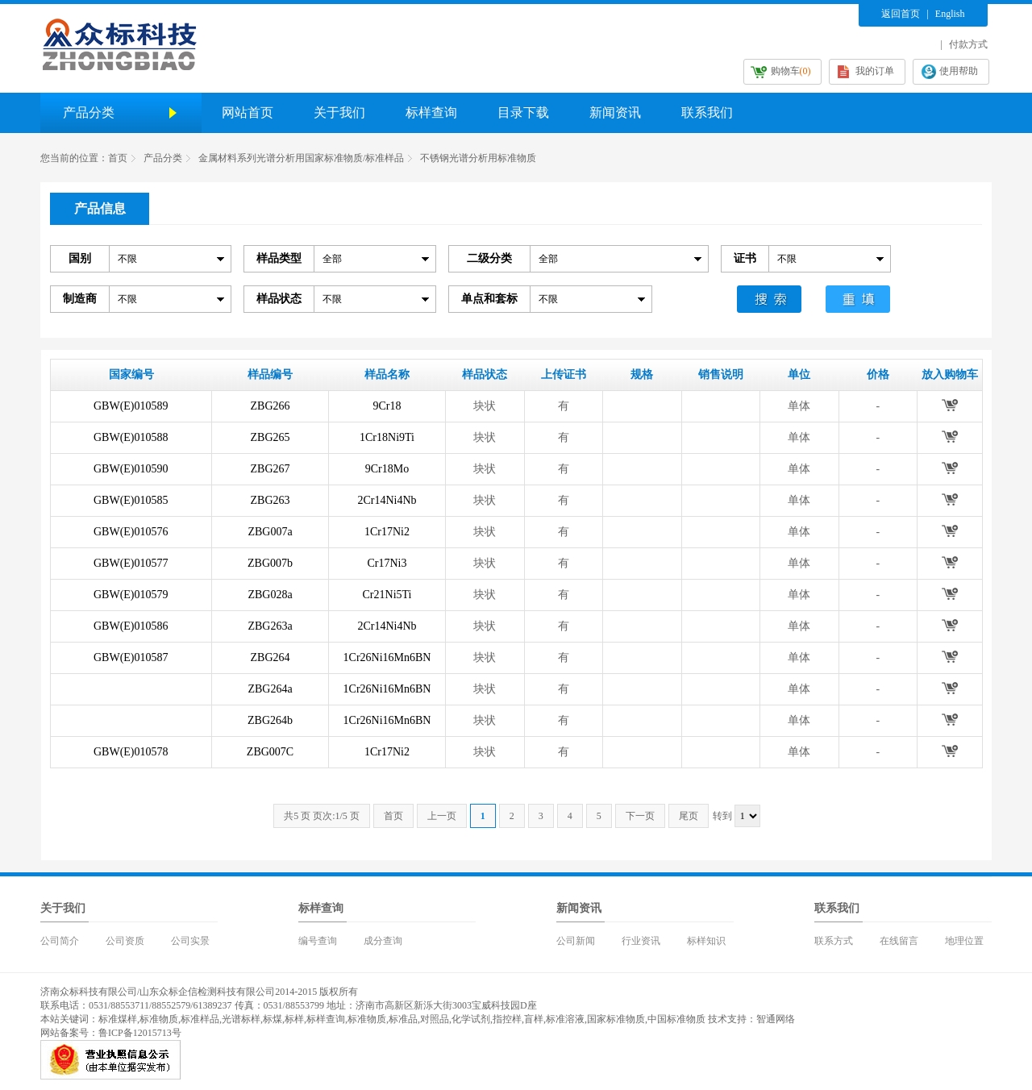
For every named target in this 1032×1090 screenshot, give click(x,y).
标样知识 (706, 940)
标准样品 (200, 1019)
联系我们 (707, 112)
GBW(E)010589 (131, 406)
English (950, 13)
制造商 (80, 299)
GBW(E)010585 (131, 500)
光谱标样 (241, 1019)
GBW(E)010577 (131, 563)
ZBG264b (270, 720)
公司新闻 (575, 940)
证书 (745, 258)
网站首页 (247, 112)
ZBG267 (270, 469)
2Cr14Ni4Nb (386, 500)
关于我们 (339, 112)
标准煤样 (117, 1019)
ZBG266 (270, 406)
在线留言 (899, 940)
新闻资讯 (615, 112)
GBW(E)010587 (131, 657)
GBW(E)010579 (131, 595)
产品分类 (163, 158)
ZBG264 (270, 657)
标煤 (272, 1019)
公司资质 (125, 940)
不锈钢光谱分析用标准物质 (478, 158)
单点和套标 (489, 299)
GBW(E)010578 (131, 752)
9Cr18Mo (387, 469)
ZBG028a (270, 595)
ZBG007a (270, 532)
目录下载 (523, 112)
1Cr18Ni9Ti (387, 437)
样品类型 (279, 258)
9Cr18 (387, 406)
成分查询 (383, 940)
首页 (117, 158)
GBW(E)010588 (131, 437)
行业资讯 (641, 940)
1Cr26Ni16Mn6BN (387, 657)
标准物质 (158, 1019)
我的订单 (874, 71)
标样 (294, 1019)
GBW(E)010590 (131, 469)
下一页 (640, 816)
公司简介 (59, 940)
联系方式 (833, 940)
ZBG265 (270, 437)
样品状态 (279, 299)
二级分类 (489, 258)
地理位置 (964, 940)
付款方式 (968, 44)
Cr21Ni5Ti (387, 595)
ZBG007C (270, 752)
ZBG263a (270, 626)
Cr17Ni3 (387, 563)
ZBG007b (270, 563)
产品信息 (100, 208)
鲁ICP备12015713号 (139, 1032)
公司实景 (190, 940)
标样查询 (431, 112)
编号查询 (317, 940)
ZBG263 (270, 500)
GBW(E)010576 (131, 532)
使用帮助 (958, 71)
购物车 (791, 71)
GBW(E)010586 (131, 626)
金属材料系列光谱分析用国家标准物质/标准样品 (301, 158)
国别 (80, 258)
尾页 (688, 816)
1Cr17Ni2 (387, 532)
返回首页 (900, 13)
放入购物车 (949, 404)
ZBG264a (270, 689)
